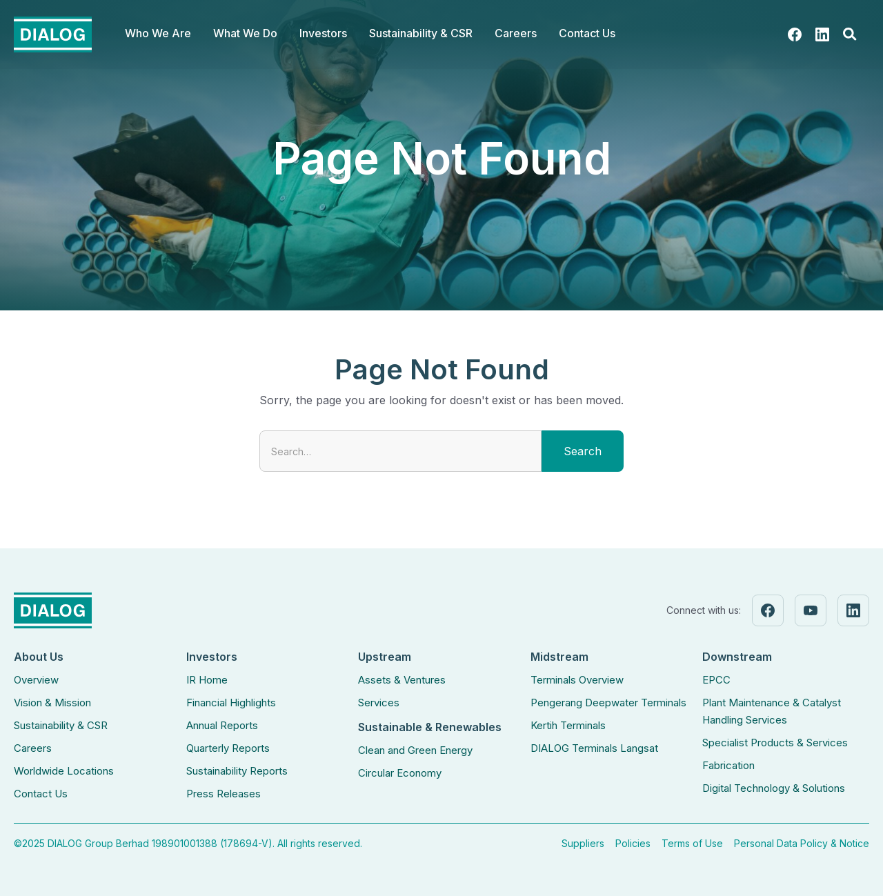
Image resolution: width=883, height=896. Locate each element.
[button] (158, 34)
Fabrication (728, 765)
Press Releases (223, 793)
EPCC (716, 679)
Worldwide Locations (64, 770)
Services (378, 702)
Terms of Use (692, 843)
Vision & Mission (52, 702)
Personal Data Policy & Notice (801, 843)
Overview (36, 679)
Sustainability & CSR (61, 725)
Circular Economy (400, 772)
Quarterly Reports (228, 748)
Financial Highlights (231, 702)
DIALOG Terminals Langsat (594, 748)
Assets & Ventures (402, 679)
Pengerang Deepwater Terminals (608, 702)
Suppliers (583, 843)
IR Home (207, 679)
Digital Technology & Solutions (773, 788)
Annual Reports (222, 725)
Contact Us (587, 33)
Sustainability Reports (237, 770)
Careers (33, 748)
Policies (633, 843)
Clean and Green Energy (415, 750)
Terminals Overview (577, 679)
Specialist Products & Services (775, 742)
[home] (53, 34)
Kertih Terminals (568, 725)
